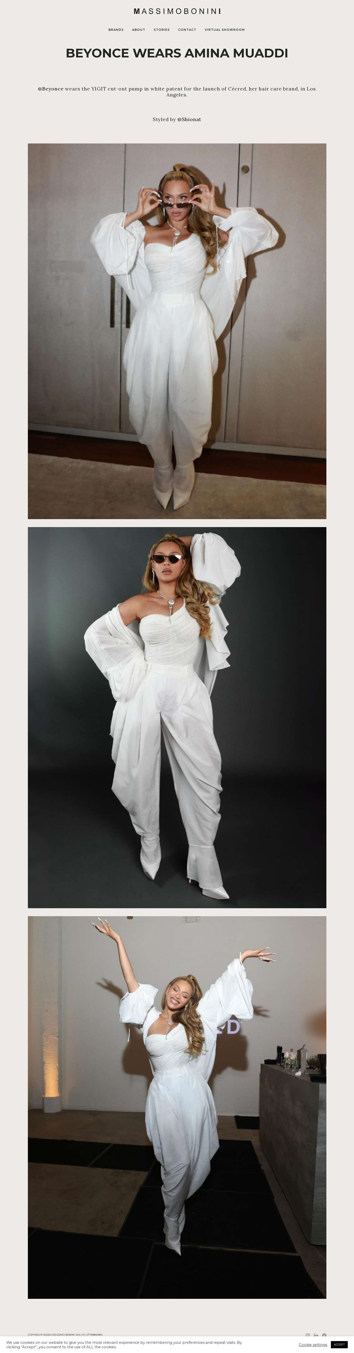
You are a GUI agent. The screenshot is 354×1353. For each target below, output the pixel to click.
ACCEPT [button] (339, 1344)
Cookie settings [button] (313, 1345)
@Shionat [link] (189, 119)
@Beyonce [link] (50, 89)
